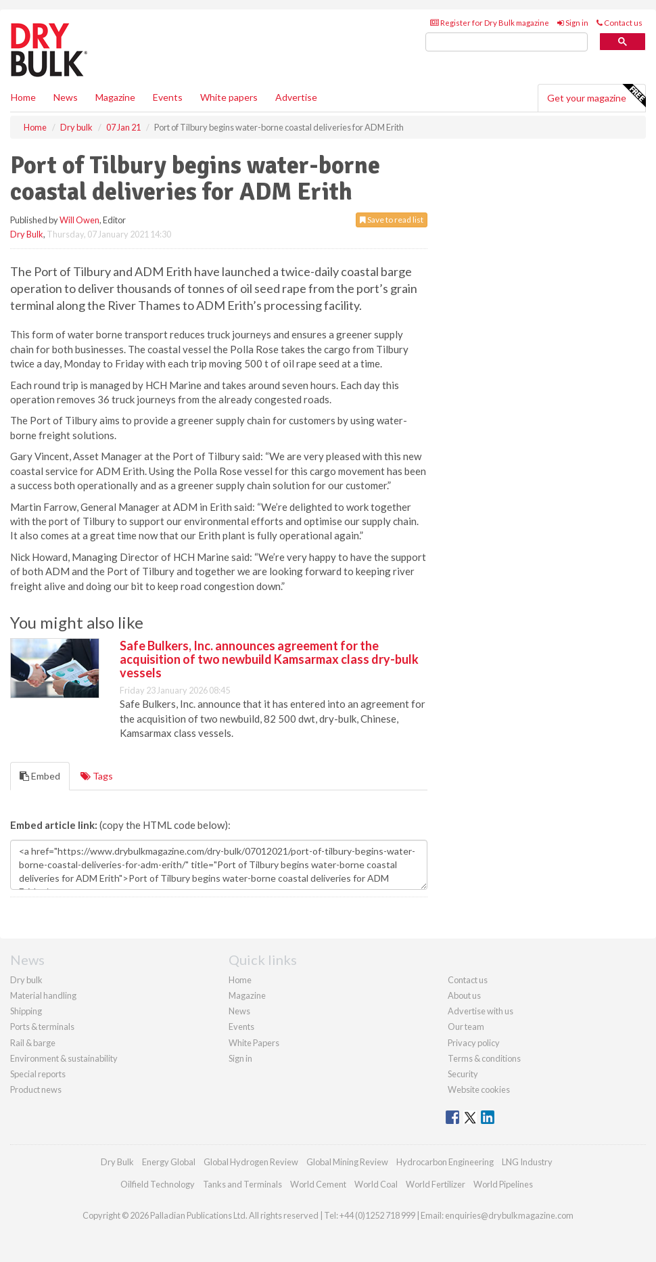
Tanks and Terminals (242, 1184)
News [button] (65, 97)
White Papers (254, 1042)
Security (463, 1073)
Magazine (115, 97)
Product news (36, 1089)
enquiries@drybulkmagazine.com (509, 1215)
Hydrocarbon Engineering (445, 1161)
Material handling (43, 995)
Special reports (38, 1073)
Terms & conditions (484, 1058)
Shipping (26, 1011)
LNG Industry (527, 1161)
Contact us (619, 22)
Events (168, 97)
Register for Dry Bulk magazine (489, 22)
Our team (466, 1026)
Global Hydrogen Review (251, 1161)
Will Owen (79, 220)
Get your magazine (596, 96)
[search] (506, 42)
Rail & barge (32, 1042)
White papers (229, 97)
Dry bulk (26, 979)
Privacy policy (474, 1042)
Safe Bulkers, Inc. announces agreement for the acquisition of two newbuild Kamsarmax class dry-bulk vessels (269, 659)
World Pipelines (503, 1184)
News (239, 1011)
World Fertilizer (435, 1184)
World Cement (318, 1184)
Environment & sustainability (64, 1058)
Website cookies (479, 1089)
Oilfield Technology (157, 1184)
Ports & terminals (42, 1026)
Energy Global (168, 1161)
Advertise (296, 97)
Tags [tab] (96, 776)
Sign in (572, 22)
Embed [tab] (40, 776)
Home (23, 97)
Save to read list (391, 220)
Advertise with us (480, 1011)
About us (464, 995)
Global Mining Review (347, 1161)
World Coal (376, 1184)
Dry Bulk (26, 234)
